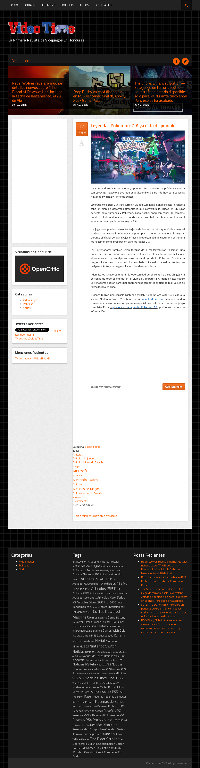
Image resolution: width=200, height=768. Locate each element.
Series (27, 308)
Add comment (173, 386)
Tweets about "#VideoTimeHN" (33, 358)
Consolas (67, 5)
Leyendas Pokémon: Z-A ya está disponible (133, 125)
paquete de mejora (152, 299)
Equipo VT (48, 5)
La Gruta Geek (103, 5)
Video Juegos (30, 300)
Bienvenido (20, 61)
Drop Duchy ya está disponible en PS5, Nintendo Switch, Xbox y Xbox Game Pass (164, 581)
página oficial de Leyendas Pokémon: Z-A (134, 307)
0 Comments (80, 501)
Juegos (84, 5)
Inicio (14, 5)
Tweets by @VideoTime (29, 338)
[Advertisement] (39, 181)
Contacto (30, 5)
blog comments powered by (96, 516)
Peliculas (28, 304)
